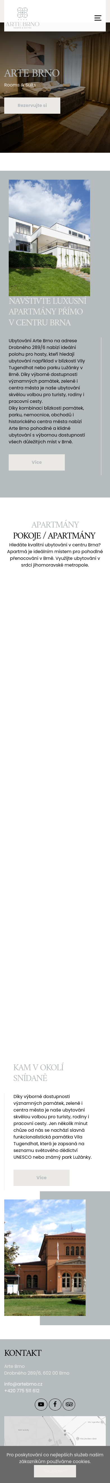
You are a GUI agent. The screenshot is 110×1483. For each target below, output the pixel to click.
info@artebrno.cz (23, 1384)
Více (37, 462)
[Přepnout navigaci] (98, 18)
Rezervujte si (32, 105)
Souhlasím (55, 1471)
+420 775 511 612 (21, 1391)
